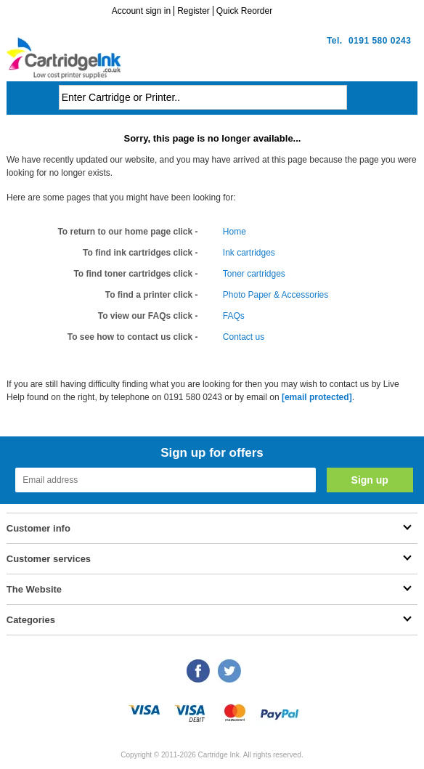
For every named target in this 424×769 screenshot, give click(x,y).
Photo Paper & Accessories (275, 295)
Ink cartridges (249, 253)
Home (234, 232)
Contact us (243, 337)
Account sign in (141, 11)
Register (193, 11)
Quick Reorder (244, 11)
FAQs (234, 316)
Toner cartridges (254, 274)
